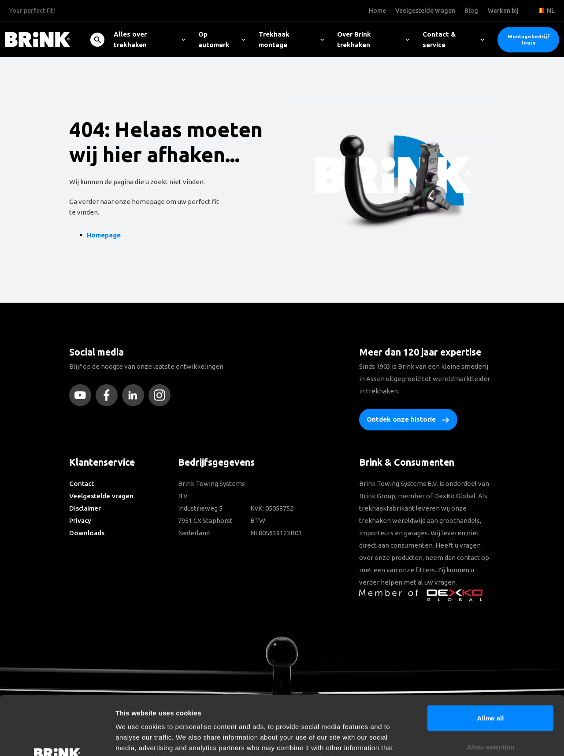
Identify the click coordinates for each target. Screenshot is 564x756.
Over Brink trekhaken (373, 39)
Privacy (80, 520)
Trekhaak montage (291, 39)
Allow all (490, 662)
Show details (462, 738)
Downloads (86, 533)
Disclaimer (85, 508)
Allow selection (490, 691)
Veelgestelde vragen (101, 496)
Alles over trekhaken (149, 39)
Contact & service (453, 39)
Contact (81, 483)
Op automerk (221, 39)
